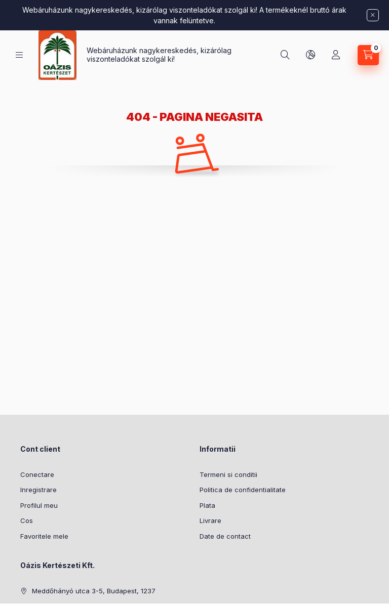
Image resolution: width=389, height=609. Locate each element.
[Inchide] (373, 15)
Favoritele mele (44, 536)
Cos (26, 520)
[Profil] (336, 55)
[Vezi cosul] (368, 55)
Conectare (37, 474)
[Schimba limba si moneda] (310, 55)
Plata (207, 505)
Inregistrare (38, 490)
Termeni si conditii (228, 474)
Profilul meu (39, 505)
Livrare (210, 520)
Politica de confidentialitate (243, 490)
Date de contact (225, 536)
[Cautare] (285, 55)
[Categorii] (19, 55)
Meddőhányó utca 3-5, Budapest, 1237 (93, 591)
